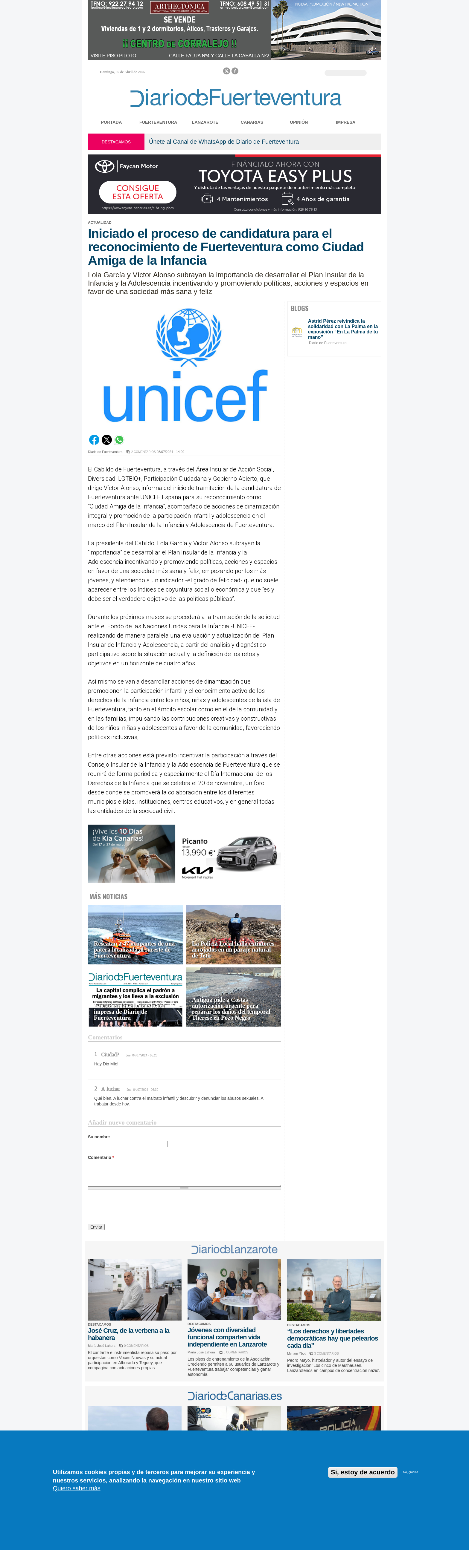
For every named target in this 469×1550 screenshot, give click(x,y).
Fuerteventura (158, 122)
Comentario (101, 1157)
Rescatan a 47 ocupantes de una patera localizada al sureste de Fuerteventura (134, 950)
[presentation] (133, 1207)
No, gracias (410, 1472)
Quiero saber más (76, 1488)
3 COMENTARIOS (326, 1353)
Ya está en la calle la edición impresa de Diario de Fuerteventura (129, 1012)
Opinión (299, 122)
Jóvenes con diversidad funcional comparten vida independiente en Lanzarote (227, 1337)
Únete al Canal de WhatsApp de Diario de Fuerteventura (224, 141)
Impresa (345, 122)
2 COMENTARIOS (143, 452)
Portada (111, 122)
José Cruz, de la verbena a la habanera (128, 1334)
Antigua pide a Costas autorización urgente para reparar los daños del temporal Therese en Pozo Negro (231, 1009)
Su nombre (99, 1136)
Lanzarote (205, 122)
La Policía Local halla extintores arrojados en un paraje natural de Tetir (233, 950)
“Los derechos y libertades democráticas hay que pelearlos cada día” (332, 1338)
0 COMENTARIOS (136, 1345)
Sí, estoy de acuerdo (363, 1472)
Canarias (252, 122)
